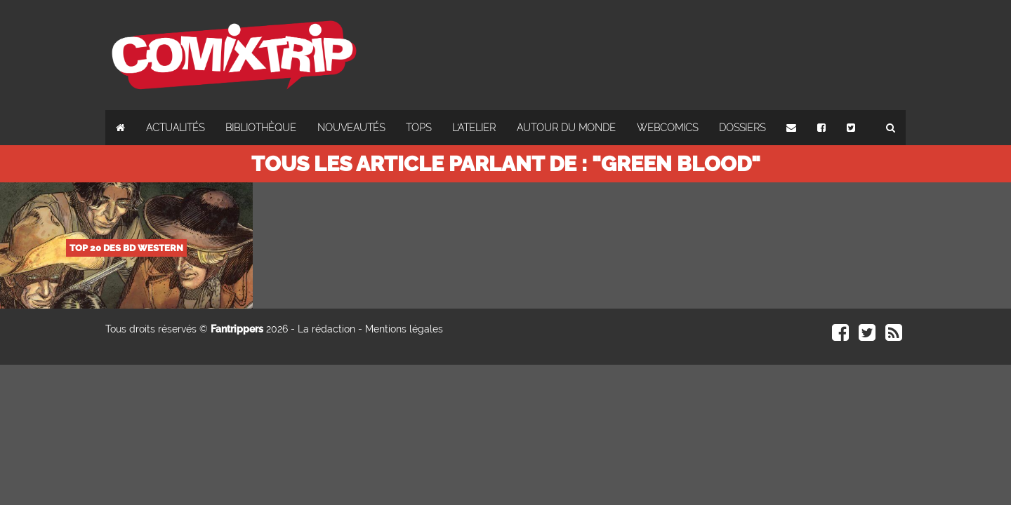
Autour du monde (566, 127)
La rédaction (326, 329)
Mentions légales (404, 329)
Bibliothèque (260, 127)
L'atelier (474, 127)
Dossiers (742, 127)
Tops (418, 127)
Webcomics (667, 127)
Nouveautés (351, 127)
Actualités (175, 127)
